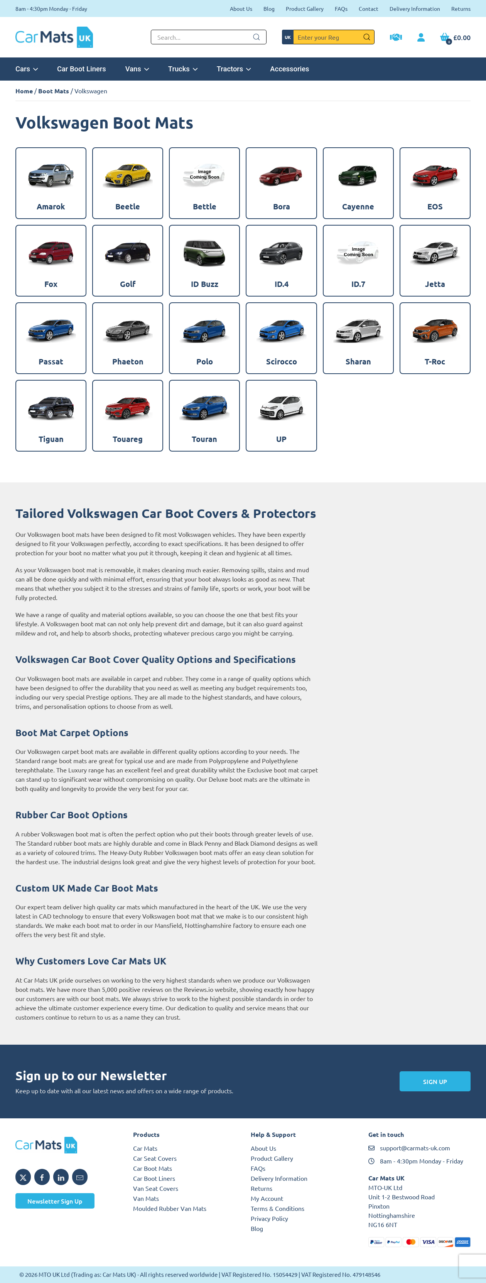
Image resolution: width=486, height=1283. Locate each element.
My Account (267, 1198)
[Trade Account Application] (396, 38)
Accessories (289, 69)
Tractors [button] (234, 69)
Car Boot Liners (81, 69)
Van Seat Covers (155, 1188)
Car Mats (145, 1148)
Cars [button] (26, 69)
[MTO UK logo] (66, 1145)
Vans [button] (137, 69)
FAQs (341, 8)
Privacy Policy (269, 1218)
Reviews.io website (210, 989)
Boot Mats (53, 91)
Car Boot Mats (152, 1168)
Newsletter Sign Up (55, 1201)
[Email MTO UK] (80, 1177)
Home (24, 91)
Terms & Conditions (277, 1208)
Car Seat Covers (155, 1158)
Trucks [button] (182, 69)
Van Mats (146, 1198)
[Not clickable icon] (209, 37)
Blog (269, 8)
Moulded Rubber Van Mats (169, 1208)
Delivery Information (415, 8)
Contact (368, 8)
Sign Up (435, 1081)
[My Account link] (421, 38)
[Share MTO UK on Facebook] (42, 1177)
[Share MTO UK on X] (23, 1177)
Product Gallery (305, 8)
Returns (461, 8)
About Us (241, 8)
